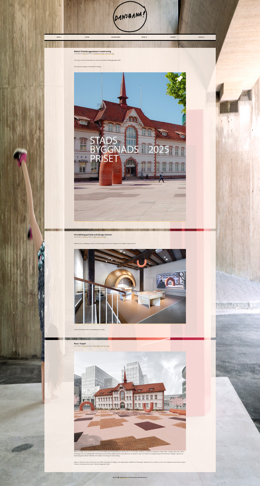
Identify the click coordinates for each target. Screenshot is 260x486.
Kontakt (172, 37)
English (201, 37)
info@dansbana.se (124, 477)
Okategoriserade (97, 53)
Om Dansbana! (115, 37)
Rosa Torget (111, 53)
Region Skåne (104, 53)
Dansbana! (85, 53)
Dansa (59, 37)
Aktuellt (144, 37)
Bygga (87, 37)
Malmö (94, 346)
